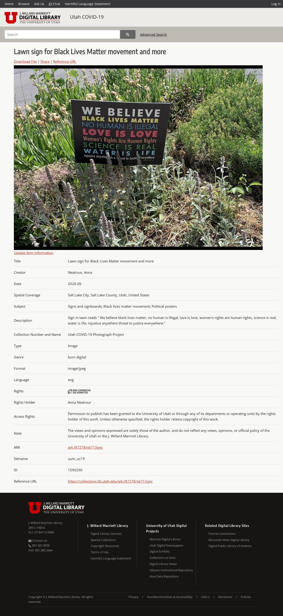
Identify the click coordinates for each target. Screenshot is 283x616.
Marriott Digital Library (165, 539)
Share (44, 61)
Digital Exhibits (160, 551)
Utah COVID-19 (87, 17)
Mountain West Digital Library (228, 540)
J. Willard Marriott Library (45, 523)
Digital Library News (163, 564)
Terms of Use (99, 552)
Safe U (205, 597)
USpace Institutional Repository (171, 570)
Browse (24, 4)
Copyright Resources (105, 546)
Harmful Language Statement (87, 4)
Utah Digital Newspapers (166, 545)
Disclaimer (225, 597)
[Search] (62, 34)
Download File (25, 61)
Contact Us (37, 540)
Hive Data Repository (164, 576)
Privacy (133, 597)
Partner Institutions (221, 534)
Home (9, 4)
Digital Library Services (106, 534)
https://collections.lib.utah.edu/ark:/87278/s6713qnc (110, 481)
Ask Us (39, 4)
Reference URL (64, 61)
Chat (54, 4)
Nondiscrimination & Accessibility (170, 597)
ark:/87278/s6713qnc (85, 447)
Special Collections (103, 540)
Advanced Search (153, 34)
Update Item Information (33, 252)
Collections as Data (162, 558)
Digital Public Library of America (230, 546)
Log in (276, 4)
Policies (246, 597)
